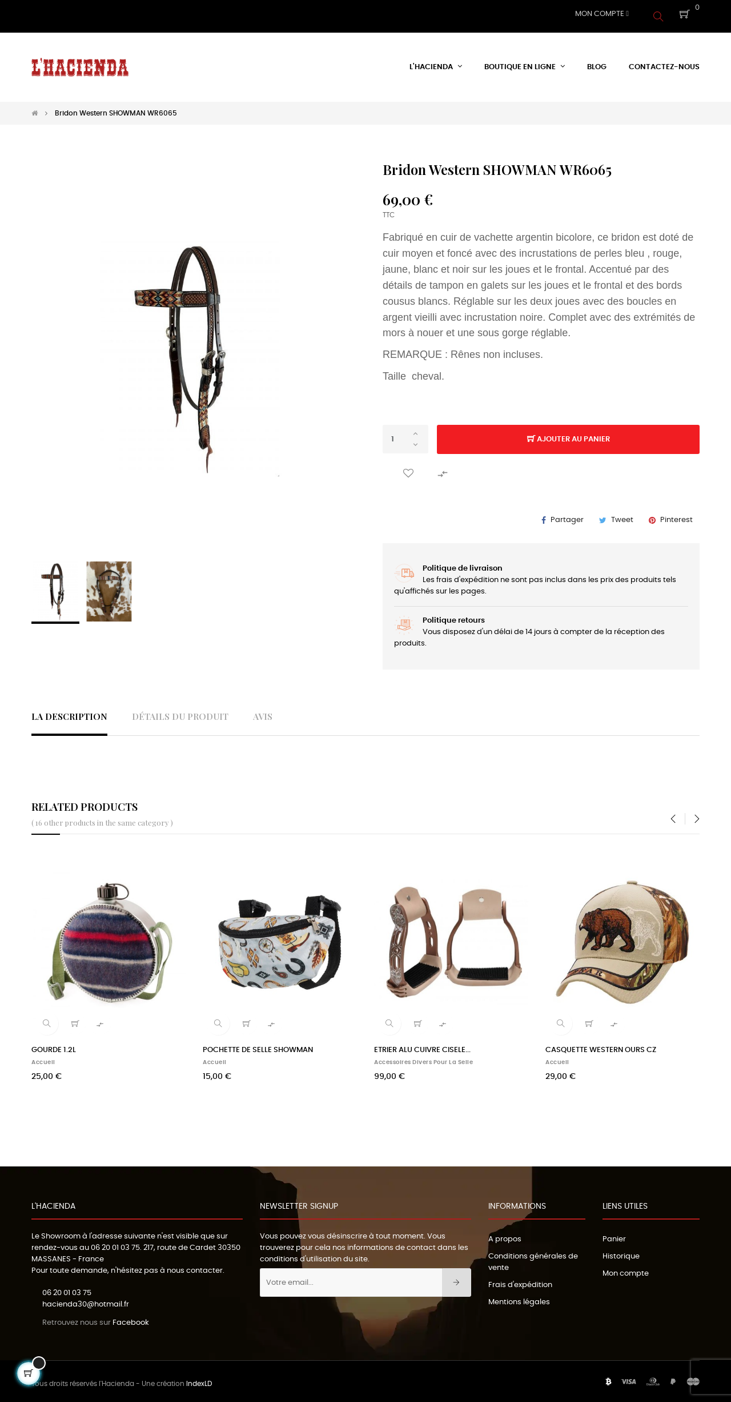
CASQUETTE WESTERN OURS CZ (600, 1045)
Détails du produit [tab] (180, 712)
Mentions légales (519, 1297)
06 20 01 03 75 (115, 1243)
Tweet (622, 515)
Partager (567, 515)
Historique (621, 1252)
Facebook (131, 1317)
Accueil (43, 1058)
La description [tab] (69, 712)
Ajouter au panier (568, 435)
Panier (614, 1234)
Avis (262, 712)
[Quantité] (405, 434)
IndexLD (199, 1379)
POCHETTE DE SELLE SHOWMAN (258, 1045)
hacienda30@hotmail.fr (85, 1300)
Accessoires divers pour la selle (423, 1058)
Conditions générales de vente (533, 1257)
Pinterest (676, 515)
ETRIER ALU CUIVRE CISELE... (422, 1045)
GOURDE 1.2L (53, 1045)
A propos (504, 1234)
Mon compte (626, 1269)
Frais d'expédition (520, 1280)
